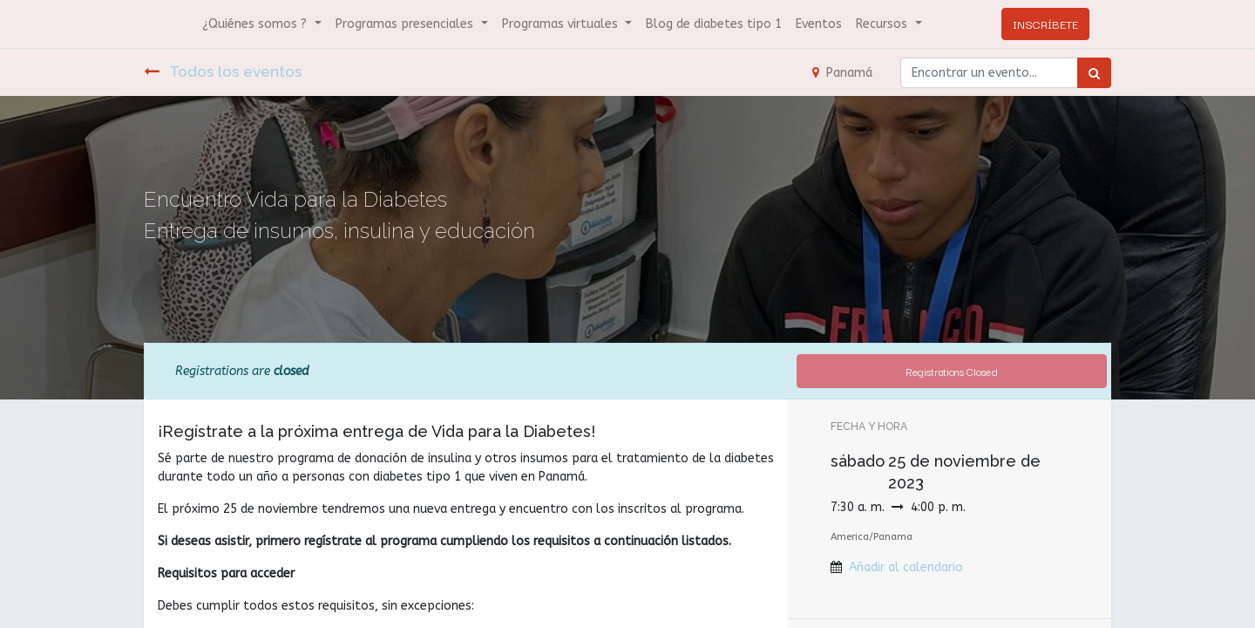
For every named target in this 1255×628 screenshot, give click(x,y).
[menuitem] (714, 24)
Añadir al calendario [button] (906, 567)
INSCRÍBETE (1045, 23)
